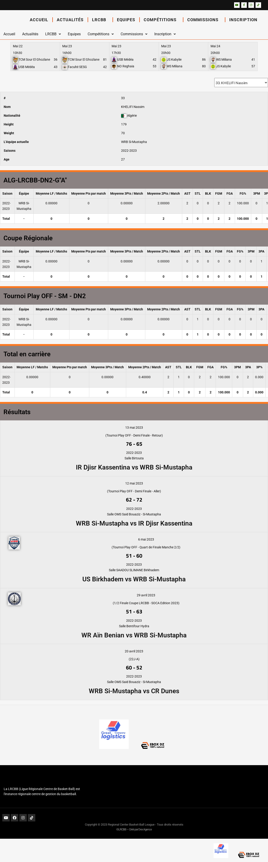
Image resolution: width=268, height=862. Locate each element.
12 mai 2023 (134, 483)
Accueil (39, 19)
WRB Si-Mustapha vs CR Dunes (134, 691)
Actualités (70, 19)
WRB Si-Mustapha (134, 142)
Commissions (204, 19)
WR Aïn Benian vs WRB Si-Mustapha (134, 635)
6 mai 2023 (146, 539)
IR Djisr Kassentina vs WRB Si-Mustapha (134, 467)
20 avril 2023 (134, 651)
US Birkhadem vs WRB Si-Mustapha (134, 579)
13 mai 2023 (134, 427)
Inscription (244, 19)
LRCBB (100, 19)
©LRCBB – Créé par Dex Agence (134, 829)
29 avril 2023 (146, 595)
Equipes (126, 19)
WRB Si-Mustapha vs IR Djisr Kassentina (134, 523)
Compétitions (161, 19)
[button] (53, 34)
